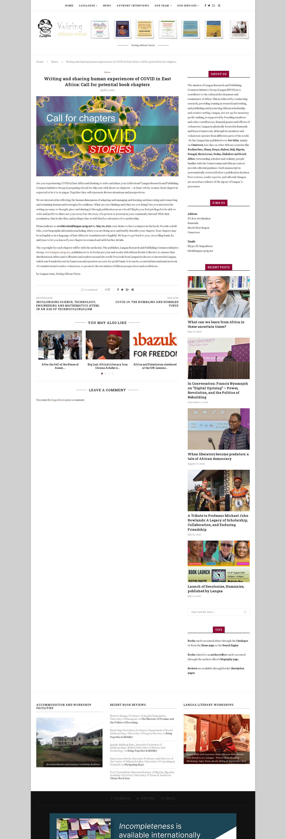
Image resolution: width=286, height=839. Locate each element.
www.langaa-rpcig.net (57, 252)
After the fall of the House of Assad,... (60, 366)
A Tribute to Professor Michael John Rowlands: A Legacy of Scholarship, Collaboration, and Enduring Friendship (218, 522)
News (107, 5)
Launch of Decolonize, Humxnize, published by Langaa (216, 588)
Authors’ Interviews (133, 5)
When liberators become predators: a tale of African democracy (218, 456)
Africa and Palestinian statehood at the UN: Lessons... (155, 366)
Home (69, 5)
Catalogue (87, 5)
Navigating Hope (134, 764)
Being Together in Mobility (142, 750)
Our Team (161, 5)
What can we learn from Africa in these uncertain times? (216, 324)
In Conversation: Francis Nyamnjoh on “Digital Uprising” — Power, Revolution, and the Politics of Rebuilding (218, 390)
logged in (56, 399)
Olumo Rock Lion (120, 778)
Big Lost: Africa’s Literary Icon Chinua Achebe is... (108, 366)
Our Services (187, 5)
